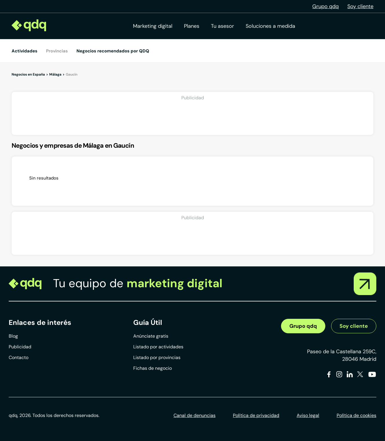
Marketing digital (152, 26)
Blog (13, 336)
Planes (191, 26)
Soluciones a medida (270, 26)
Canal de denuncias (195, 415)
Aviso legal (308, 415)
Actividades (24, 51)
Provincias (57, 51)
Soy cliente (360, 6)
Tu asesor (222, 26)
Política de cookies (356, 415)
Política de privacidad (256, 415)
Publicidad (20, 347)
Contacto (18, 357)
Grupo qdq (325, 6)
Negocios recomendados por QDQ (112, 51)
